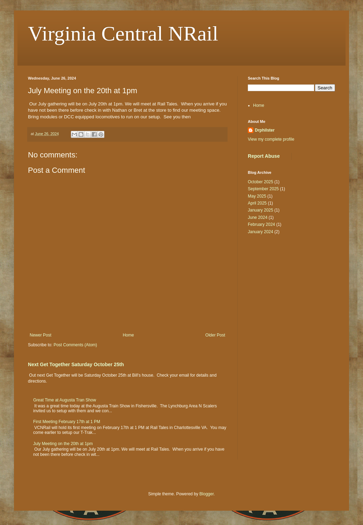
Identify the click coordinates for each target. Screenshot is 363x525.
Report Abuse (264, 156)
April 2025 (257, 203)
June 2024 (257, 217)
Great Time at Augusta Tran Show (64, 400)
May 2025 (257, 196)
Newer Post (40, 335)
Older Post (215, 335)
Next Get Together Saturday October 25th (76, 364)
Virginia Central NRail (123, 33)
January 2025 (260, 210)
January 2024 (260, 231)
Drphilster (265, 130)
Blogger (206, 493)
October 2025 (260, 181)
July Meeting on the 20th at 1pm (63, 443)
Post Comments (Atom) (75, 344)
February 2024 (261, 224)
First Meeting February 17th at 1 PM (66, 421)
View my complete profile (271, 139)
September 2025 (263, 188)
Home (128, 335)
